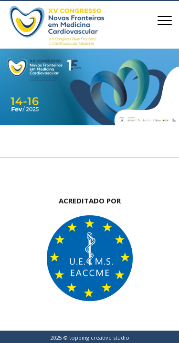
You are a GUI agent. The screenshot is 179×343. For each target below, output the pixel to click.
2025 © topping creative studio (89, 337)
